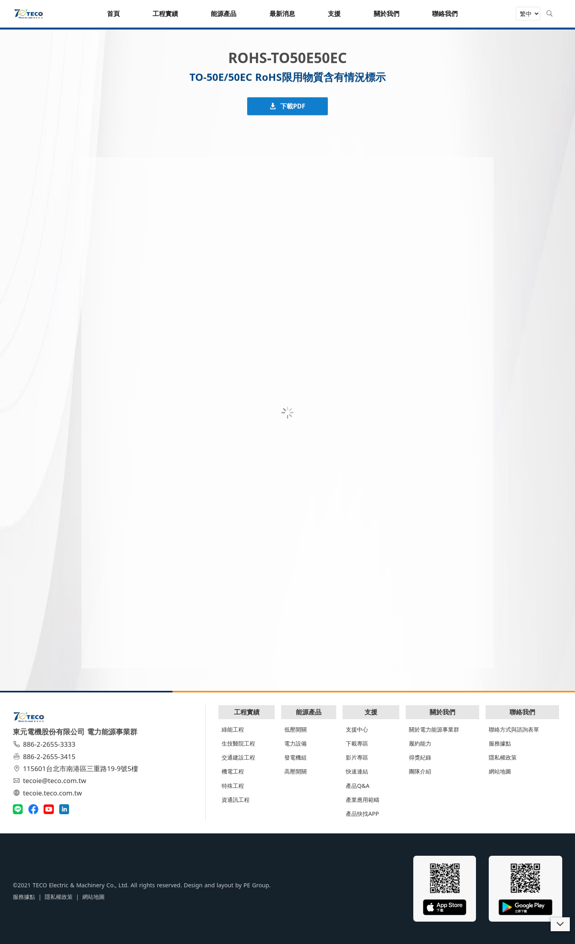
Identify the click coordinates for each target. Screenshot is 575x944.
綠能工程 (233, 729)
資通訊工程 (236, 799)
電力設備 (295, 743)
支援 (371, 712)
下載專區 (357, 743)
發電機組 (295, 757)
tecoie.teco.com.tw (48, 792)
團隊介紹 (420, 771)
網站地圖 (500, 771)
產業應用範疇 (362, 799)
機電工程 (233, 771)
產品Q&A (357, 785)
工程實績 (247, 712)
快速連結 (357, 771)
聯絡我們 (522, 712)
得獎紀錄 (420, 757)
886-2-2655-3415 (45, 756)
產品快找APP (362, 813)
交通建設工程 (238, 757)
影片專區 (357, 757)
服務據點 (500, 743)
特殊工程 (233, 785)
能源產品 (308, 712)
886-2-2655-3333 (45, 744)
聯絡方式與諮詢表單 (514, 729)
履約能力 (420, 743)
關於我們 (442, 712)
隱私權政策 (503, 757)
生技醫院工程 (238, 743)
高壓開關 (295, 771)
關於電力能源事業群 (434, 729)
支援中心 (357, 729)
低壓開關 (295, 729)
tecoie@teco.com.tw (50, 780)
